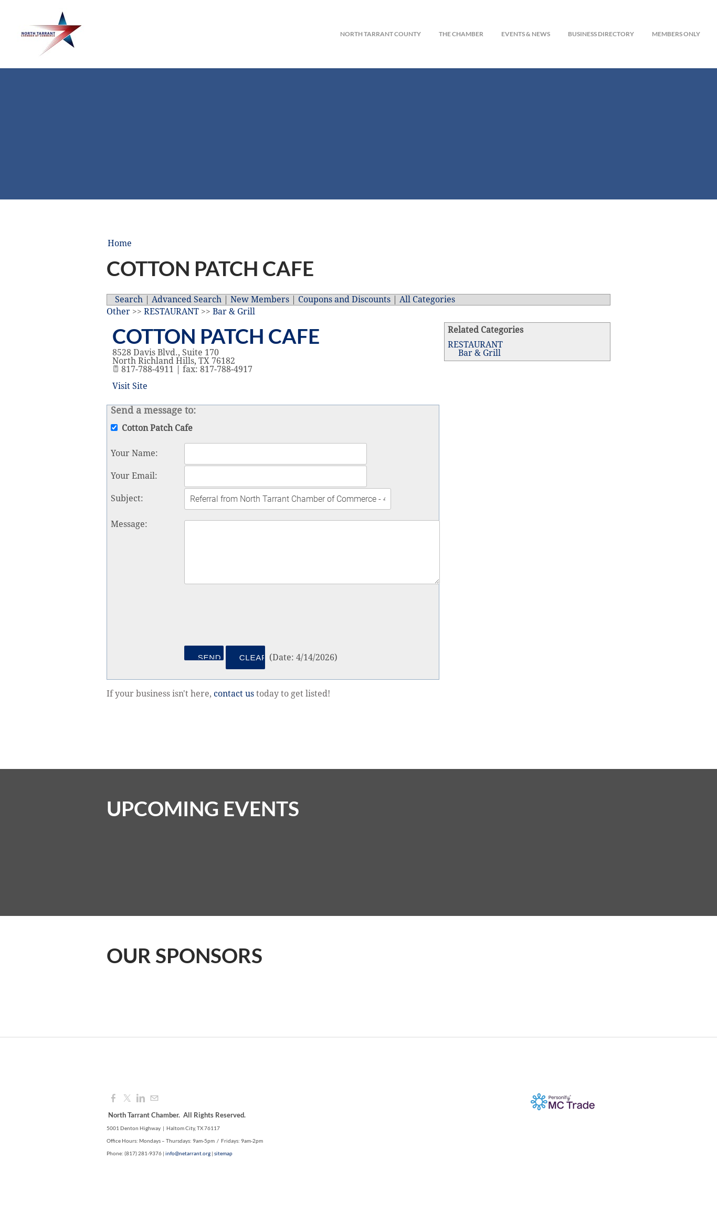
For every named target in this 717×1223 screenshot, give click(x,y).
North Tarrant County (380, 34)
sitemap (223, 1153)
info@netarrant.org (187, 1153)
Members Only (676, 34)
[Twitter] (127, 1098)
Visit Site (129, 386)
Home (120, 243)
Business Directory (601, 34)
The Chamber (461, 34)
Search (129, 300)
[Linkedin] (140, 1098)
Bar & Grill (479, 353)
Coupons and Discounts (344, 300)
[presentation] (264, 616)
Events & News (525, 34)
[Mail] (154, 1098)
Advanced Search (187, 300)
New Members (259, 300)
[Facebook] (113, 1098)
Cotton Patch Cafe (216, 336)
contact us (234, 694)
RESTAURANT (475, 345)
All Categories (427, 300)
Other (118, 312)
